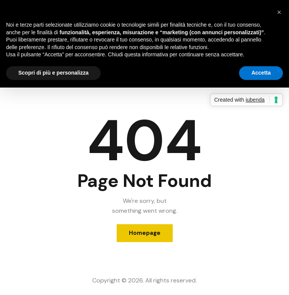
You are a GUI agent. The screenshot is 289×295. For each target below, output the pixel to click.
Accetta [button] (261, 73)
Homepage (145, 233)
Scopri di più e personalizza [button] (53, 73)
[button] (279, 12)
